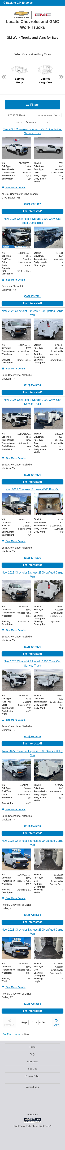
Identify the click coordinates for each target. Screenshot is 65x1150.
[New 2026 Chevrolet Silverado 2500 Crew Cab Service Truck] (32, 402)
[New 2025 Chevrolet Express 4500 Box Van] (32, 489)
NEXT (56, 1021)
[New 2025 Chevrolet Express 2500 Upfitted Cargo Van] (32, 575)
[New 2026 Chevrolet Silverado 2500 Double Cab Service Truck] (32, 131)
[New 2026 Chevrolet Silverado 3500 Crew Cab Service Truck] (32, 663)
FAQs (32, 1054)
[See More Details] (13, 187)
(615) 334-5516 (32, 385)
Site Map (32, 1068)
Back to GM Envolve (18, 2)
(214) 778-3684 (32, 915)
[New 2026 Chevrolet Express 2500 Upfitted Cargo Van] (32, 313)
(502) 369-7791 (32, 296)
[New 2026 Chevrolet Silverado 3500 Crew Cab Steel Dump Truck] (32, 221)
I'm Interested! (32, 211)
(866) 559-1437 (32, 204)
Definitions (32, 1061)
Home (32, 1047)
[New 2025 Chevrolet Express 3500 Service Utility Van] (32, 753)
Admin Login (32, 1087)
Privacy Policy (32, 1076)
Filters (32, 104)
